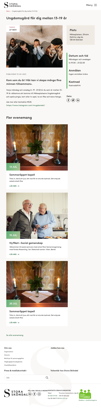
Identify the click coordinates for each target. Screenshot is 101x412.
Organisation (8, 351)
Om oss (8, 348)
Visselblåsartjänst (10, 365)
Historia (7, 355)
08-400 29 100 (52, 396)
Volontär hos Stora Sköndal (64, 371)
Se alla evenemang (14, 335)
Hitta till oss (63, 398)
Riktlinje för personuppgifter (14, 358)
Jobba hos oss (57, 348)
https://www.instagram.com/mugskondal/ (25, 105)
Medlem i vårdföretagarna (88, 400)
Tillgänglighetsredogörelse (13, 362)
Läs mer (14, 186)
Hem (8, 11)
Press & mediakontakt (15, 371)
